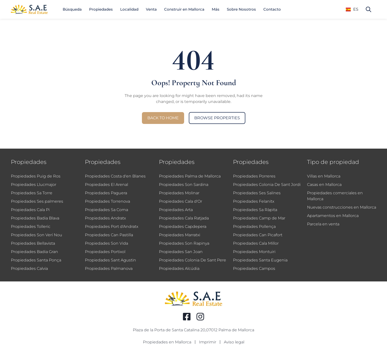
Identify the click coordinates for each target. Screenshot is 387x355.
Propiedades (101, 9)
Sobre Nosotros (241, 9)
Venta (151, 9)
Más (215, 9)
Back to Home (163, 118)
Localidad (129, 9)
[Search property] (368, 9)
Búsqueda (72, 9)
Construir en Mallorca (184, 9)
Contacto (272, 9)
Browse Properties (217, 118)
